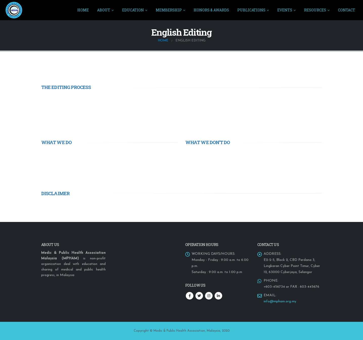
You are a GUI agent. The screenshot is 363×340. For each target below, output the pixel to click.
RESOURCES (315, 10)
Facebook (189, 296)
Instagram (209, 296)
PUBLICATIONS (251, 10)
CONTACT (346, 10)
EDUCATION (133, 10)
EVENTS (284, 10)
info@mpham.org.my (280, 301)
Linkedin (218, 296)
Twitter (199, 296)
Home (83, 10)
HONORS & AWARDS (211, 10)
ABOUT (103, 10)
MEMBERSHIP (169, 10)
